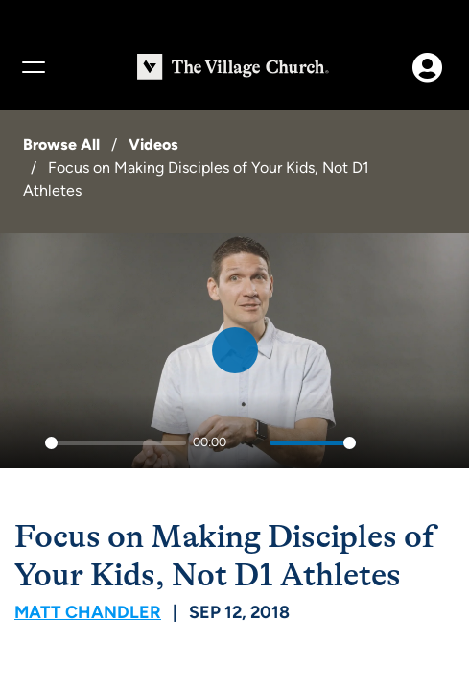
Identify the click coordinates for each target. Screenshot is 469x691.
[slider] (115, 443)
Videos (153, 144)
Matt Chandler (87, 612)
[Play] (25, 443)
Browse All (61, 144)
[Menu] (32, 67)
